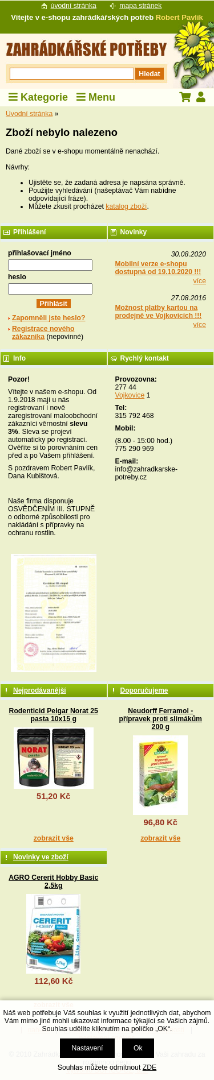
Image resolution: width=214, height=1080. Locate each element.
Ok (138, 1048)
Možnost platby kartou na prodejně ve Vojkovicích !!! (158, 312)
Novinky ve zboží (40, 857)
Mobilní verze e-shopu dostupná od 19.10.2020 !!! (158, 268)
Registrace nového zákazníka (43, 333)
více (199, 281)
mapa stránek (140, 6)
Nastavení (87, 1048)
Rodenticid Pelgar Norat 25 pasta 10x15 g (53, 715)
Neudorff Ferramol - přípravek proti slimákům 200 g (160, 719)
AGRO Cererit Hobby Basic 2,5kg (53, 881)
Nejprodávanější (39, 690)
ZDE (149, 1067)
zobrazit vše (54, 838)
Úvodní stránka (29, 114)
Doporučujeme (144, 690)
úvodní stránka (73, 6)
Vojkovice (130, 395)
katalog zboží (126, 206)
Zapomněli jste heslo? (49, 318)
